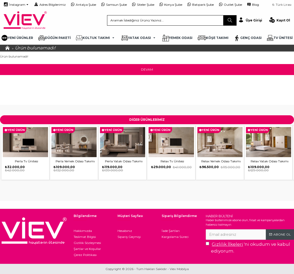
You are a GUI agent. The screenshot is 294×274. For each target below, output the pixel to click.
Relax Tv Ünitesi (172, 161)
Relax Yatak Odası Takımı (270, 161)
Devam (147, 69)
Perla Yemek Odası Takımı (75, 161)
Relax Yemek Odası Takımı (221, 161)
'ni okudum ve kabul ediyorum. (248, 247)
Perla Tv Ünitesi (26, 161)
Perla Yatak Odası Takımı (124, 161)
